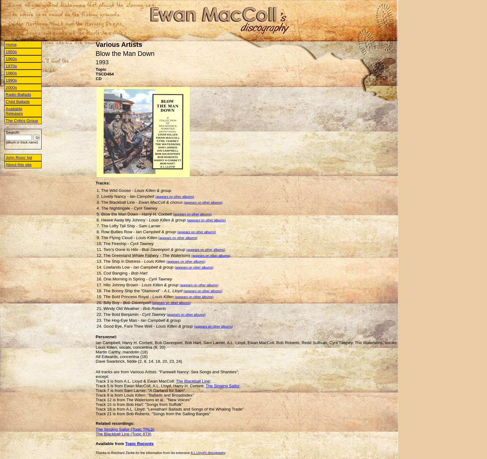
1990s (11, 80)
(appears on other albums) (174, 196)
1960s (11, 59)
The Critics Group (22, 120)
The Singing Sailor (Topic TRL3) (125, 429)
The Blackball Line (193, 381)
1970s (11, 66)
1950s (11, 51)
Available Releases (14, 111)
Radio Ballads (18, 94)
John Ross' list (19, 157)
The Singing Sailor (222, 386)
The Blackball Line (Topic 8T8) (123, 434)
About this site (19, 164)
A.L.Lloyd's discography (208, 453)
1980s (11, 73)
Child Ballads (18, 101)
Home (11, 44)
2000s (11, 87)
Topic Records (139, 443)
